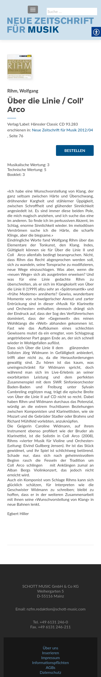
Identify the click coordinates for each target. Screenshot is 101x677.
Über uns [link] (50, 647)
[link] (50, 24)
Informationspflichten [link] (50, 662)
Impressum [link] (50, 657)
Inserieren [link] (50, 652)
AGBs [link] (50, 667)
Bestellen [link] (74, 150)
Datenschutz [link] (50, 672)
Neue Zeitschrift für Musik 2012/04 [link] (62, 129)
